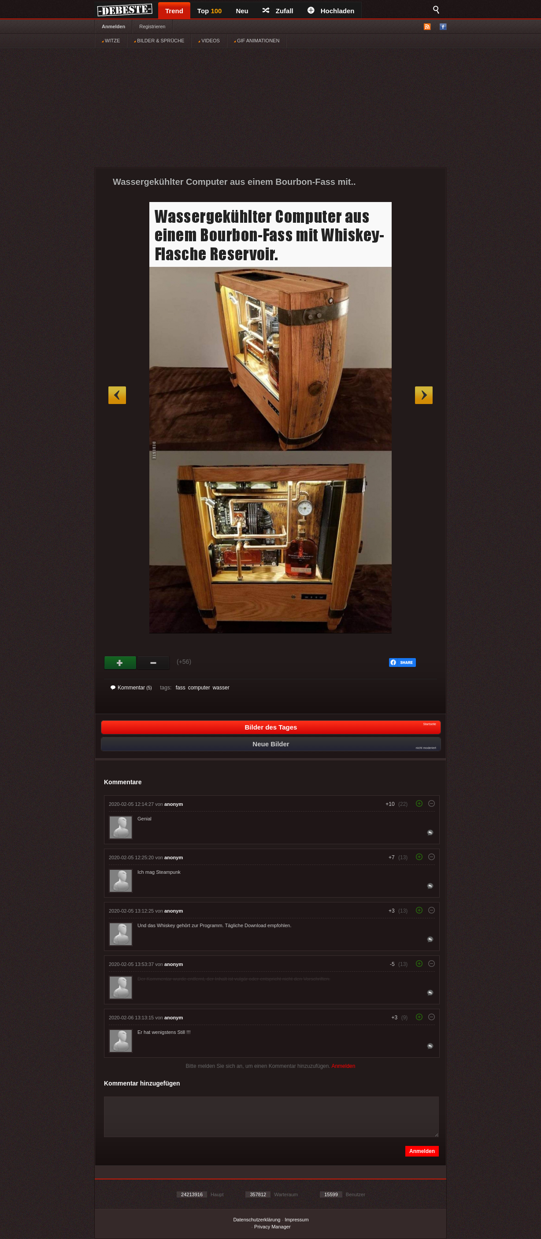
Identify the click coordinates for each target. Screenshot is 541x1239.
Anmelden (113, 26)
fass (180, 688)
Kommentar (131, 688)
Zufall (278, 11)
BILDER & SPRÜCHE (159, 40)
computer (199, 688)
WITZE (111, 40)
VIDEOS (209, 40)
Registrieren (152, 26)
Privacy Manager (272, 1226)
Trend (174, 11)
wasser (221, 688)
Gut (120, 663)
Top (209, 11)
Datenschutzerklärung (256, 1219)
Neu (242, 11)
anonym (173, 804)
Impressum (296, 1219)
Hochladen (331, 11)
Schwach (153, 663)
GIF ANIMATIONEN (256, 40)
